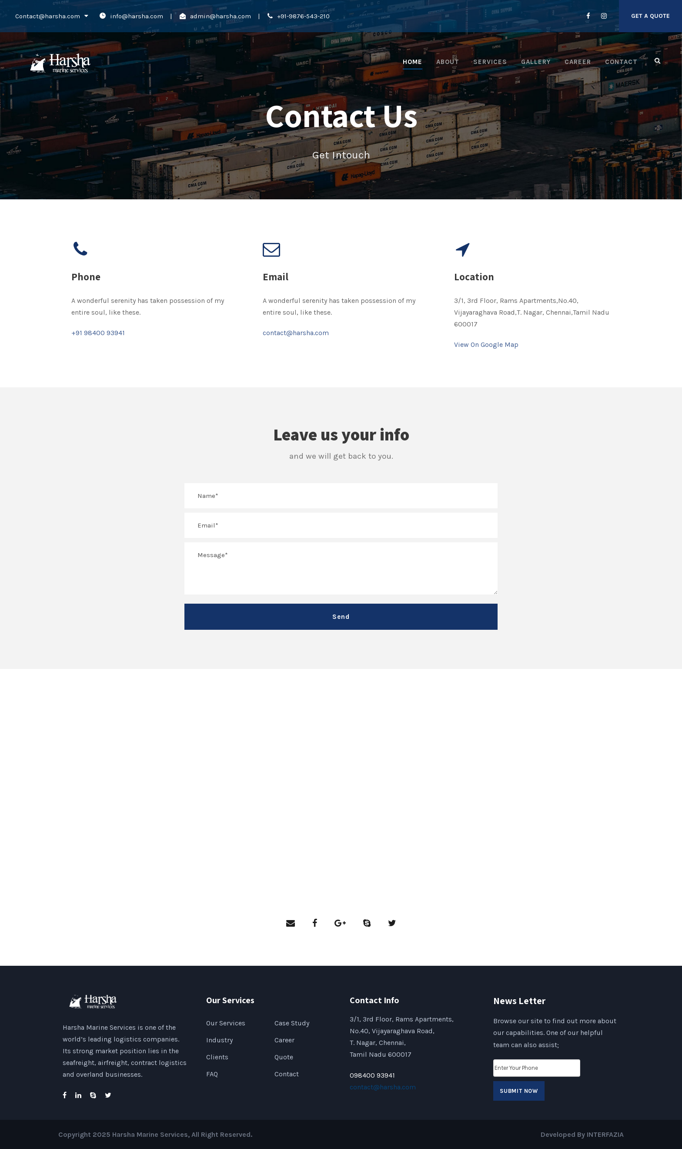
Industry (219, 1040)
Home (412, 62)
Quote (283, 1057)
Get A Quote (650, 16)
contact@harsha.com (296, 333)
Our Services (225, 1023)
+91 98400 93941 (98, 333)
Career (578, 62)
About (447, 62)
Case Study (291, 1023)
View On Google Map (486, 344)
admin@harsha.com (220, 16)
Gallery (536, 62)
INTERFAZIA (605, 1134)
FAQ (212, 1074)
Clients (217, 1057)
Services (490, 62)
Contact (621, 62)
